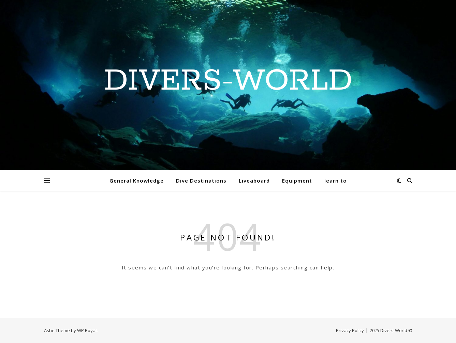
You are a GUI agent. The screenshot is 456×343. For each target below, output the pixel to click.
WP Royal (87, 330)
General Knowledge (136, 180)
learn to (335, 180)
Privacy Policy (350, 330)
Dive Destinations (201, 180)
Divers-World (228, 81)
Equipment (297, 180)
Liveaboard (254, 180)
